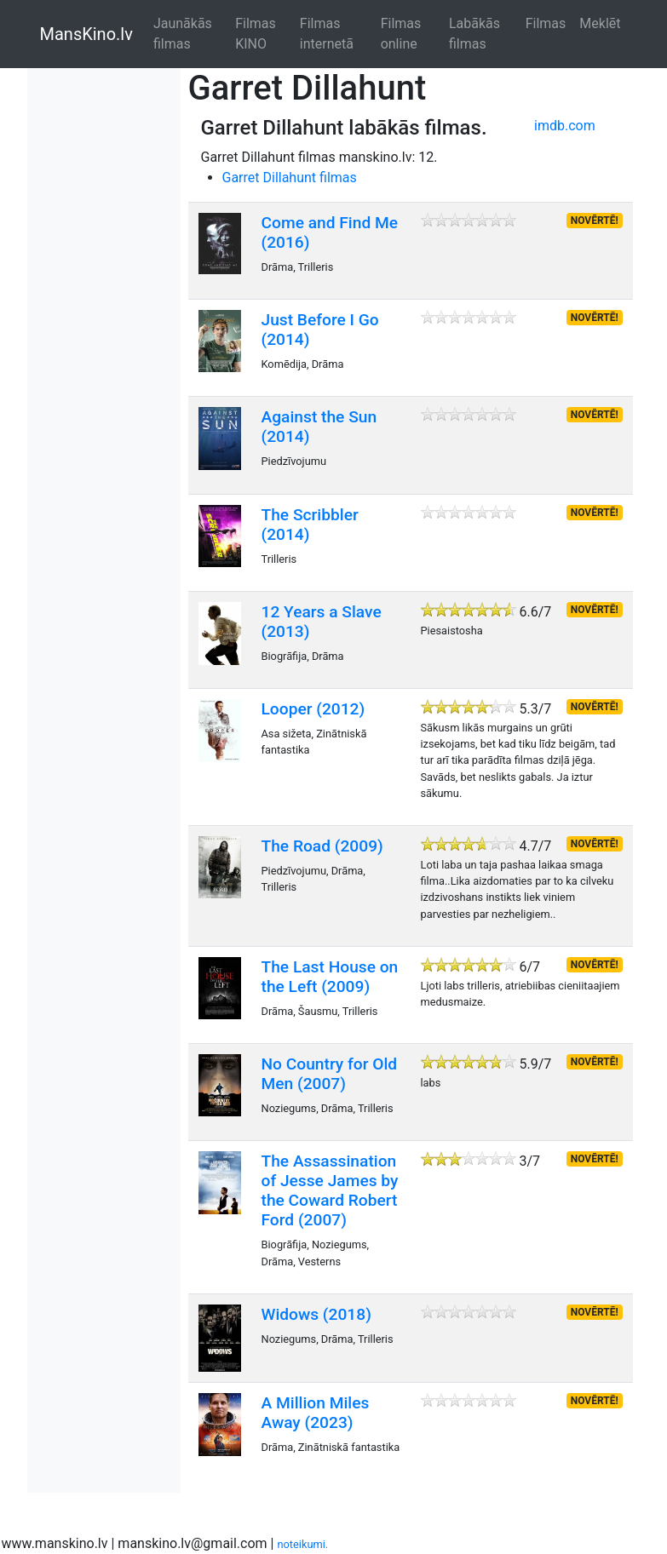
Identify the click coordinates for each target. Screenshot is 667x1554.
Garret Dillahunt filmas (289, 177)
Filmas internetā (327, 33)
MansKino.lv (86, 34)
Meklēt (599, 23)
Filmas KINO (255, 33)
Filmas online (401, 33)
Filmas (546, 23)
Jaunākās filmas (182, 33)
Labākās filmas (474, 33)
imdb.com (564, 126)
